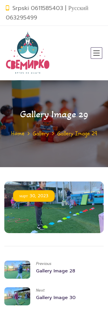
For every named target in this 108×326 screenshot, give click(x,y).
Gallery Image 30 (55, 297)
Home (17, 133)
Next (40, 290)
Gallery (41, 133)
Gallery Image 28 (55, 271)
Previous (43, 263)
